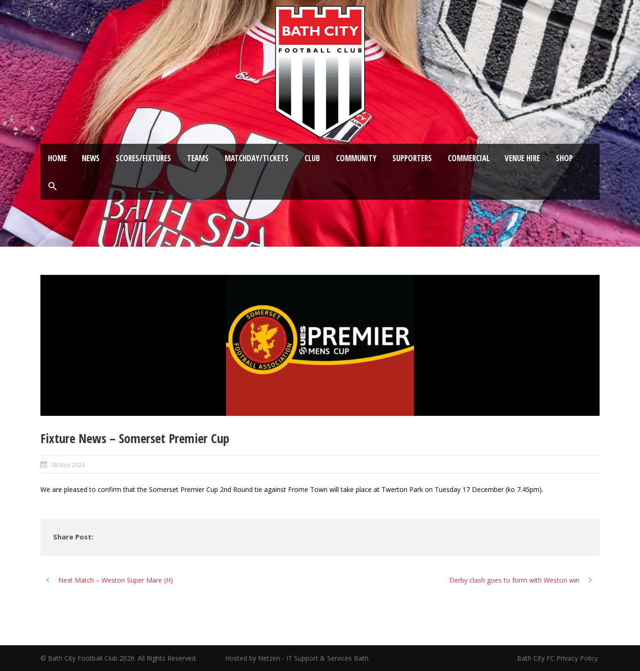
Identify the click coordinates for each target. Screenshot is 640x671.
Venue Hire (522, 158)
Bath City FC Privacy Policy (558, 658)
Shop (564, 158)
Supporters (412, 158)
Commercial (469, 158)
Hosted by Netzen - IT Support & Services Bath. (297, 658)
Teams (198, 158)
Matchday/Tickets (257, 158)
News (91, 158)
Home (57, 158)
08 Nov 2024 (68, 464)
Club (312, 158)
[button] (52, 186)
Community (356, 158)
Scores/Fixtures (143, 158)
